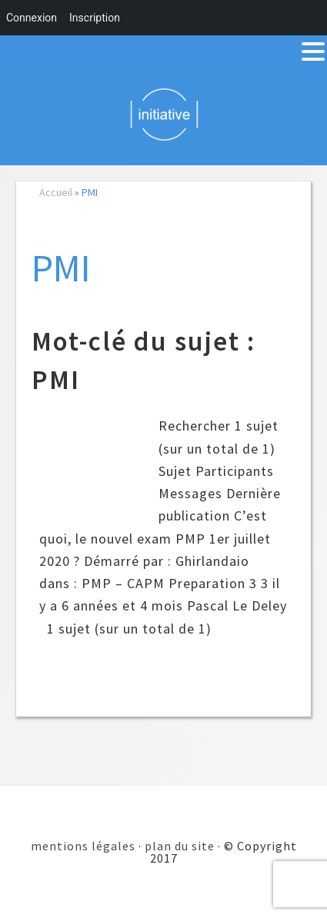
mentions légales (83, 845)
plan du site (180, 845)
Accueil (55, 192)
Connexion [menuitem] (31, 18)
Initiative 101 (163, 114)
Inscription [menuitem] (94, 18)
